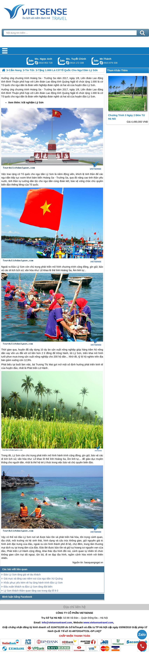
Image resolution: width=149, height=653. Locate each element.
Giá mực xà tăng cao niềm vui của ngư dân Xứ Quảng (33, 578)
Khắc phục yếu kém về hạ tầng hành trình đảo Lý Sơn (33, 582)
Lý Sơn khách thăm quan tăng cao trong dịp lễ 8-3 (31, 590)
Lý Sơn (39, 102)
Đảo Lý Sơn (18, 266)
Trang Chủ (44, 11)
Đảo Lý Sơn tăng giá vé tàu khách (22, 574)
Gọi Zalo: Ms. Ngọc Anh (30, 61)
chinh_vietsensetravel (67, 62)
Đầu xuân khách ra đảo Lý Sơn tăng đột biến (28, 586)
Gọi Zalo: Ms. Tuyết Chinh (62, 61)
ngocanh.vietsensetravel (36, 62)
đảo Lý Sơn (88, 96)
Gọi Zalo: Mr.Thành (95, 61)
